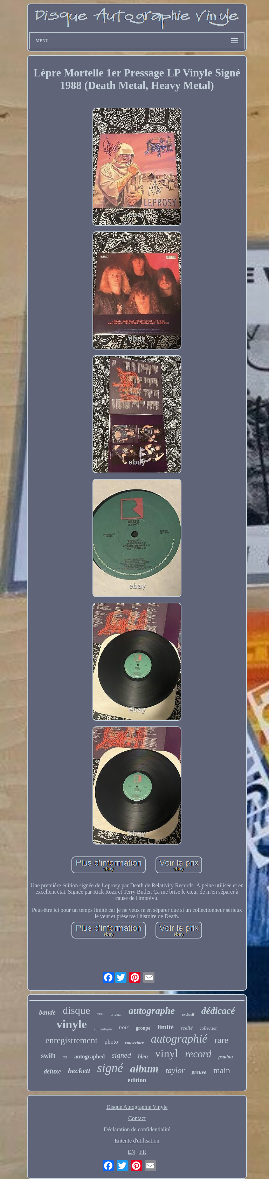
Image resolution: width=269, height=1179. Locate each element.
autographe (152, 1010)
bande (47, 1012)
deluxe (52, 1071)
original (116, 1014)
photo (111, 1041)
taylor (175, 1070)
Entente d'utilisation (137, 1141)
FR (142, 1152)
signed (121, 1055)
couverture (134, 1042)
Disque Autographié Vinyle (137, 1107)
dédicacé (218, 1010)
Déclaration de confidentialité (137, 1129)
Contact (137, 1118)
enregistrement (72, 1040)
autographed (89, 1056)
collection (209, 1028)
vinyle (71, 1024)
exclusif (188, 1014)
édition (136, 1080)
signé (110, 1068)
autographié (179, 1038)
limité (165, 1027)
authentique (103, 1029)
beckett (79, 1070)
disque (76, 1010)
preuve (199, 1072)
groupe (143, 1028)
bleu (143, 1056)
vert (100, 1013)
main (221, 1070)
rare (221, 1040)
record (198, 1053)
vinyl (166, 1053)
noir (124, 1027)
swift (48, 1055)
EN (131, 1152)
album (144, 1069)
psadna (225, 1056)
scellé (187, 1028)
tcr (64, 1056)
